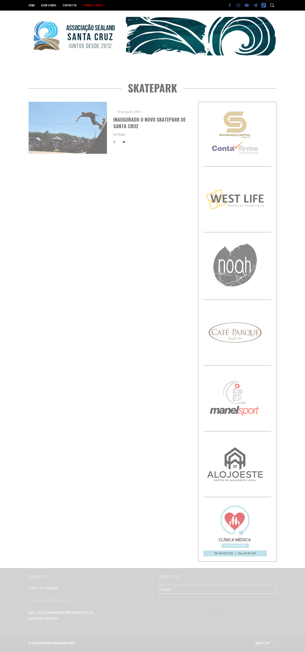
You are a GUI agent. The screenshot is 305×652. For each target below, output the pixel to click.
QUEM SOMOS (48, 5)
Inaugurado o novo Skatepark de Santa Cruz (149, 122)
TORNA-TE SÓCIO (93, 5)
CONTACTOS (70, 5)
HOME (32, 5)
